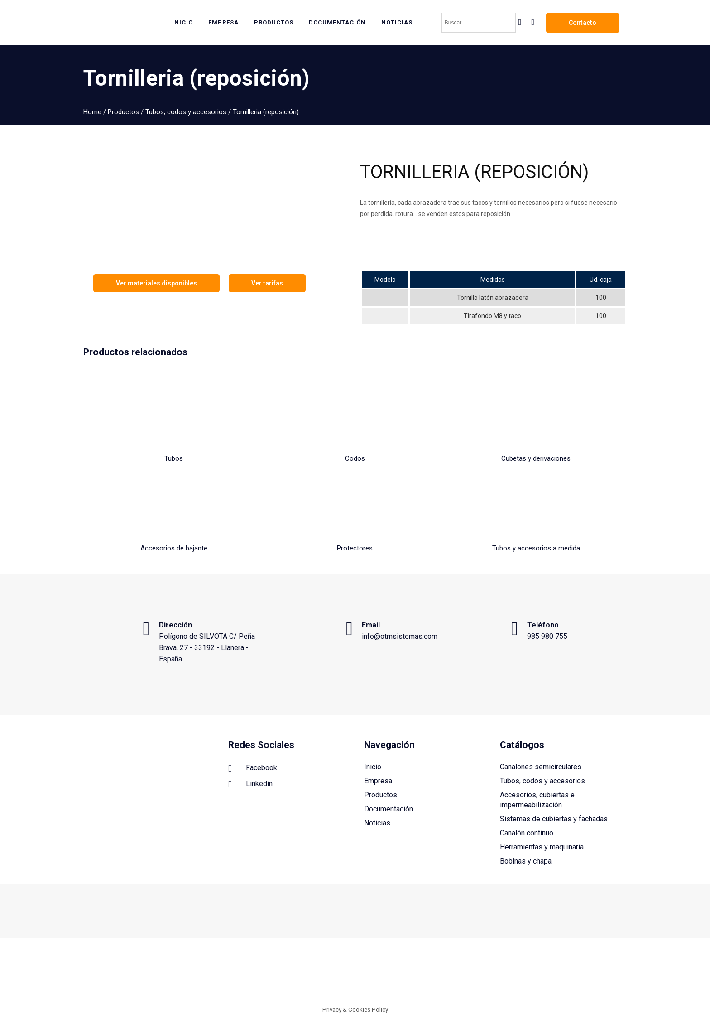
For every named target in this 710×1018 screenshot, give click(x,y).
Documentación (388, 809)
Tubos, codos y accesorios (185, 112)
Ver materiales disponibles (156, 283)
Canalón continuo (526, 833)
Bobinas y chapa (526, 861)
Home (92, 112)
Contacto (582, 22)
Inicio (372, 766)
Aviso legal (490, 974)
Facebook (252, 768)
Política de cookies (536, 974)
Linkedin (250, 784)
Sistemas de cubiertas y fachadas (554, 819)
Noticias (377, 823)
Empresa (378, 781)
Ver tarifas (267, 283)
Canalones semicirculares (540, 766)
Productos (123, 112)
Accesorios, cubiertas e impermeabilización (537, 800)
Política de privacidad (596, 974)
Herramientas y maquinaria (542, 847)
